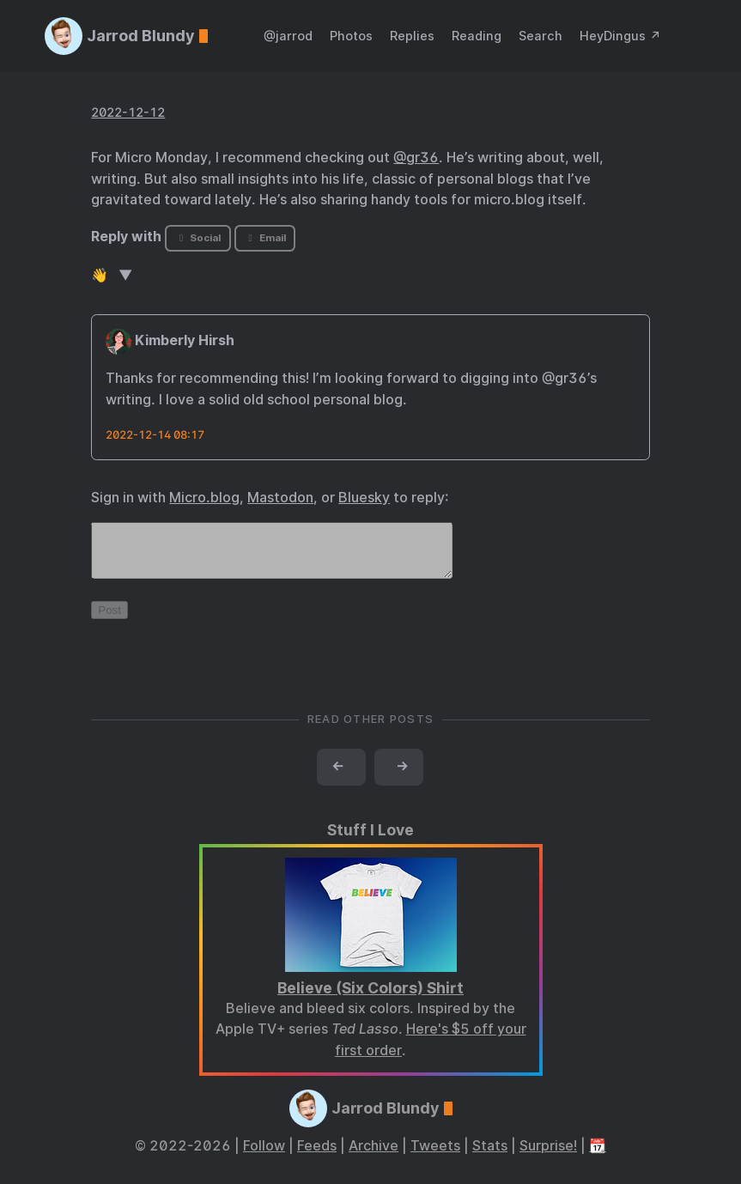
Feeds (317, 1156)
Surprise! (548, 1156)
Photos (351, 35)
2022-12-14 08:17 (155, 434)
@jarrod (288, 35)
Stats (489, 1156)
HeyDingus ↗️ (620, 35)
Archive (373, 1156)
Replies (412, 35)
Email (264, 238)
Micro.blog (204, 497)
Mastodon (280, 497)
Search (540, 35)
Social (198, 238)
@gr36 (416, 157)
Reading (476, 35)
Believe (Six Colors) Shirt (370, 998)
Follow (264, 1156)
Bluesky (364, 497)
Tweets (435, 1156)
